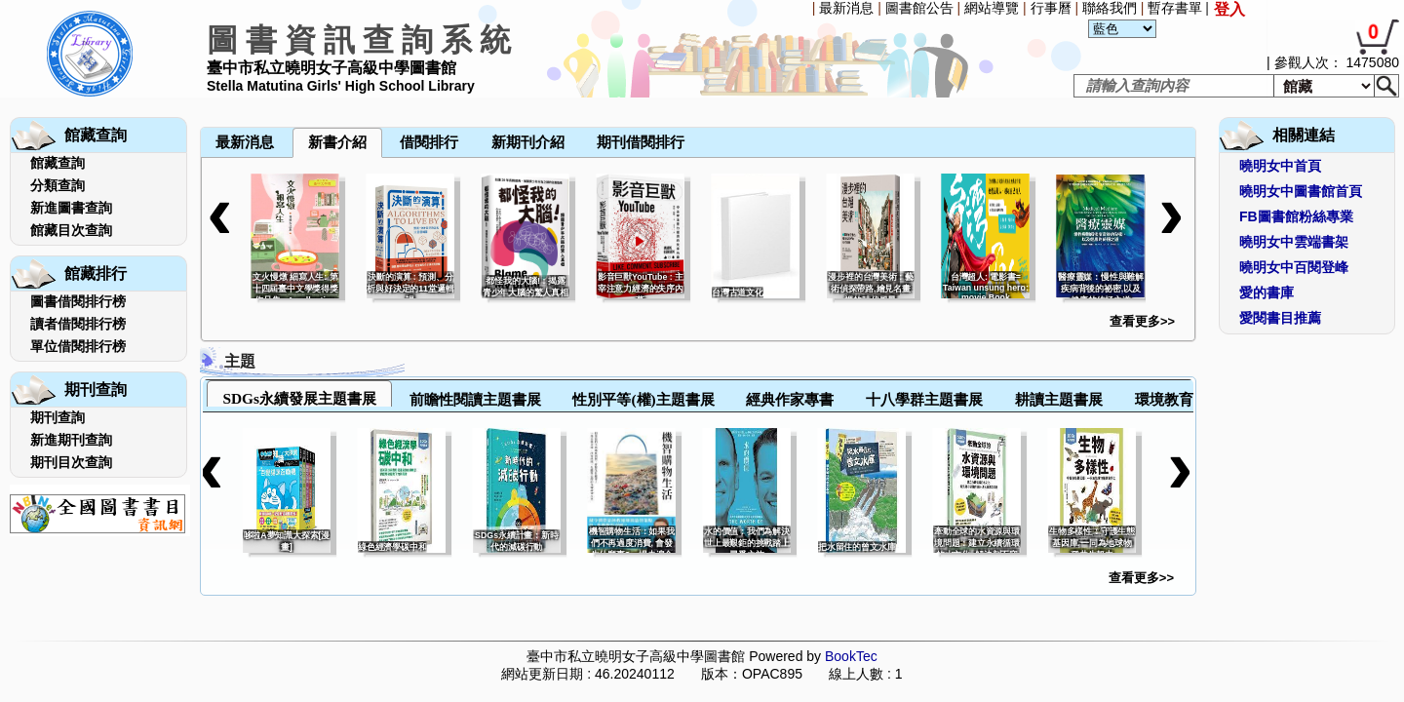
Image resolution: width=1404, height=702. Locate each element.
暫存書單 (1175, 8)
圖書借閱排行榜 (78, 301)
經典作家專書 (790, 399)
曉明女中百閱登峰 (1293, 267)
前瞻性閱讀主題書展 (475, 399)
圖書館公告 (919, 8)
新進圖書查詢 (71, 207)
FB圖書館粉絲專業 (1296, 216)
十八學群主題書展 (924, 399)
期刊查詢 (57, 417)
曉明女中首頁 (1280, 166)
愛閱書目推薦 (1280, 318)
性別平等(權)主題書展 (643, 399)
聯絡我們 (1109, 8)
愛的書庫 (1266, 292)
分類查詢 (57, 185)
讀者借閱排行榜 (78, 324)
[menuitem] (202, 99)
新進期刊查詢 (71, 440)
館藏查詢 (57, 163)
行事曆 (1051, 8)
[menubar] (251, 99)
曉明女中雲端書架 (1293, 242)
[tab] (299, 393)
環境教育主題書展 (1193, 399)
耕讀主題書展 (1059, 399)
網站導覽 (991, 8)
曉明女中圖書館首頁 (1300, 191)
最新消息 (846, 8)
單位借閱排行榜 (78, 346)
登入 (1229, 9)
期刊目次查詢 (71, 462)
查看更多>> (1142, 321)
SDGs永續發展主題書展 (299, 398)
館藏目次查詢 (71, 230)
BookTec (851, 656)
